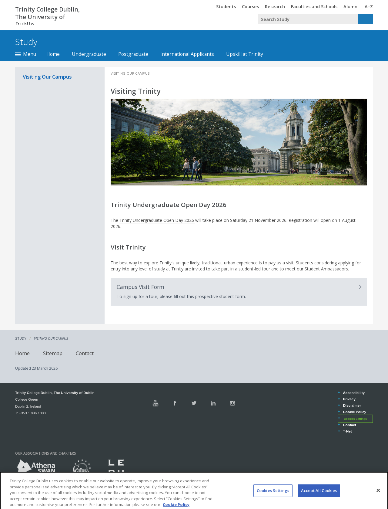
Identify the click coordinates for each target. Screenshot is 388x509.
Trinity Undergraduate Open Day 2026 (157, 220)
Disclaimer (352, 405)
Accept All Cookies (319, 497)
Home (53, 54)
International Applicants (187, 54)
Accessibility (354, 393)
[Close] (378, 497)
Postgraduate (133, 54)
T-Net (347, 431)
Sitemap (52, 352)
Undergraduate (89, 54)
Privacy (349, 399)
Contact (85, 352)
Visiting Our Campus (47, 76)
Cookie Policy (354, 412)
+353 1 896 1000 (32, 413)
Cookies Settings (355, 418)
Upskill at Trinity (244, 54)
